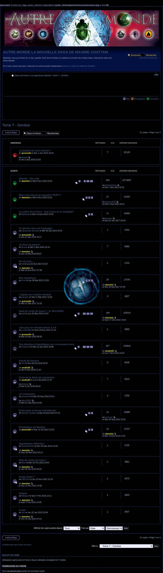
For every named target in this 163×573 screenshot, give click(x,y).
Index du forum (22, 75)
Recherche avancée (148, 58)
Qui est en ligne (10, 555)
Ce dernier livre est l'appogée (35, 228)
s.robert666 (27, 330)
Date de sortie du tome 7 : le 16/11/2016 (41, 311)
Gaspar (23, 493)
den (23, 512)
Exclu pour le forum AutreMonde (37, 410)
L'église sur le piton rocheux (35, 294)
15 (91, 314)
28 (84, 347)
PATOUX (25, 479)
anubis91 (109, 351)
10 (88, 181)
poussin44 (26, 396)
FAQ (128, 99)
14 (88, 314)
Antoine (108, 218)
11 (91, 181)
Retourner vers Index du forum (17, 545)
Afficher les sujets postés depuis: (57, 528)
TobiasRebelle (28, 446)
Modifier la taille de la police (156, 74)
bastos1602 (110, 202)
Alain (24, 462)
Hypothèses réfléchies (31, 443)
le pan (22, 510)
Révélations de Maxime (32, 427)
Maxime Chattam (29, 413)
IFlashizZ (26, 347)
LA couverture (27, 394)
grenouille (26, 153)
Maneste (25, 214)
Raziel (24, 157)
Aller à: (95, 546)
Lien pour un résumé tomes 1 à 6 (37, 327)
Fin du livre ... (26, 261)
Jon (23, 363)
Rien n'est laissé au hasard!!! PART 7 (40, 195)
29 (88, 347)
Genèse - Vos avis (29, 178)
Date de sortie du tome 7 (33, 460)
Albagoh (25, 496)
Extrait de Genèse (29, 360)
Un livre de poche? (29, 244)
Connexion (154, 99)
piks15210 (26, 400)
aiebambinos (111, 185)
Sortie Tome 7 (26, 476)
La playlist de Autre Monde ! (35, 150)
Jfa (23, 264)
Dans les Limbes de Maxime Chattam (78, 66)
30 (91, 347)
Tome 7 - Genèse (60, 75)
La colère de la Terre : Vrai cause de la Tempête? (46, 211)
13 (84, 314)
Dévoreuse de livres (30, 231)
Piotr (24, 280)
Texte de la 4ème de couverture (36, 377)
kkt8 (23, 313)
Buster (24, 247)
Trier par (93, 528)
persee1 (25, 297)
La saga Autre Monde (41, 75)
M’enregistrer (139, 99)
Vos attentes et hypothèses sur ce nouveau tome (46, 344)
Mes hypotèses (27, 278)
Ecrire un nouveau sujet (11, 132)
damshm (26, 181)
